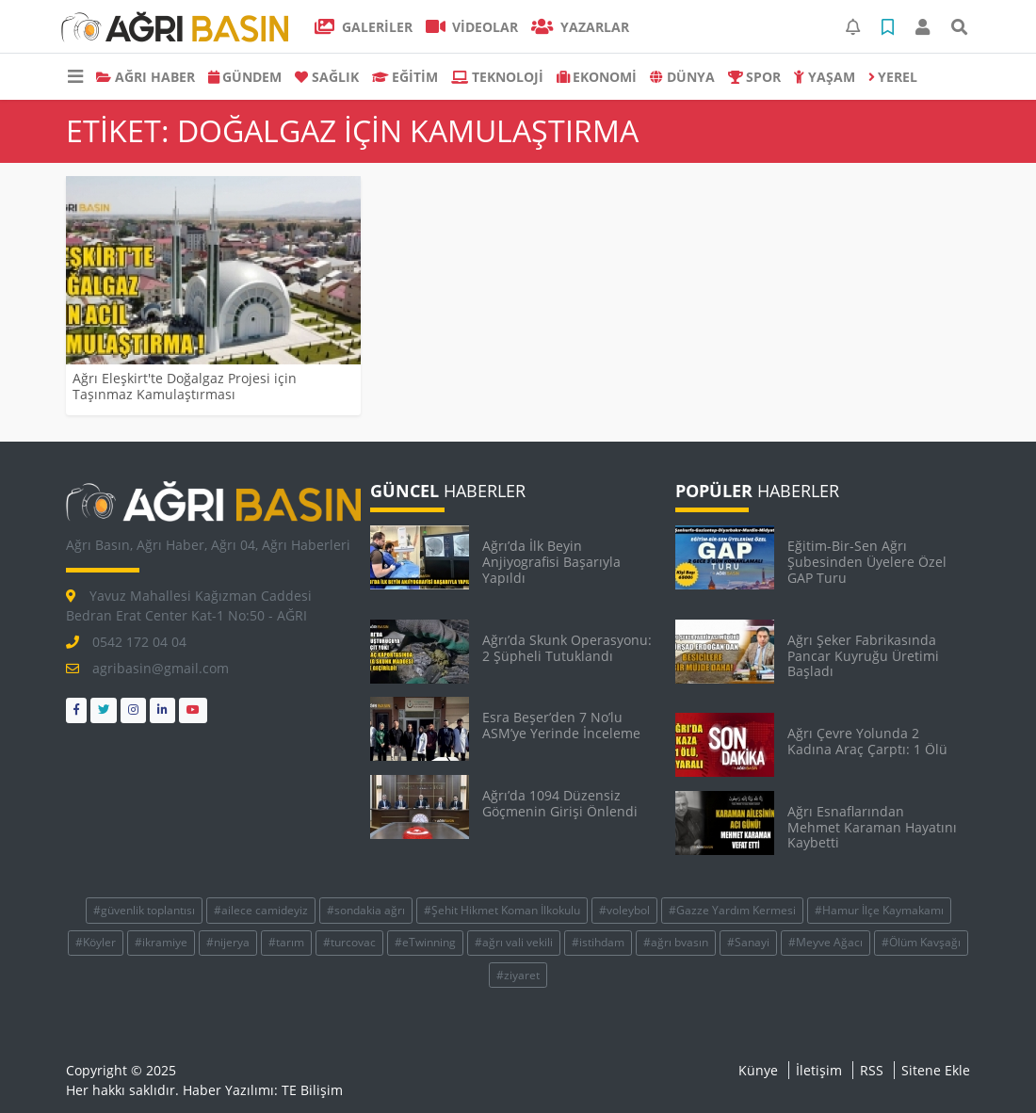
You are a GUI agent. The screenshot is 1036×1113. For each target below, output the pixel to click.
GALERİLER (364, 27)
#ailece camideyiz (261, 910)
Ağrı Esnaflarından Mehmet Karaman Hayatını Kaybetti (872, 827)
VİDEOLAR (472, 27)
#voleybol (624, 910)
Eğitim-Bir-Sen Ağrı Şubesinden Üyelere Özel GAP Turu (867, 562)
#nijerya (228, 942)
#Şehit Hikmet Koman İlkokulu (502, 910)
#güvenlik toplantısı (144, 910)
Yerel (893, 77)
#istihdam (598, 942)
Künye (758, 1070)
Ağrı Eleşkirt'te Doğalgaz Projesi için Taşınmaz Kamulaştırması (185, 386)
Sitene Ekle (935, 1070)
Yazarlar (580, 27)
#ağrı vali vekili (514, 942)
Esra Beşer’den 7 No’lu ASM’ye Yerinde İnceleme (561, 725)
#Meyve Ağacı (825, 942)
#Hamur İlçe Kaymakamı (879, 910)
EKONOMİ (597, 77)
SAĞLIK (327, 77)
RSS (871, 1070)
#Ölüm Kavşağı (921, 942)
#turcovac (349, 942)
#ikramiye (161, 942)
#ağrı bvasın (675, 942)
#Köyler (95, 942)
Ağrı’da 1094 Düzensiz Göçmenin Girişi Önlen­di (560, 803)
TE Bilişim (312, 1090)
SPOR (755, 77)
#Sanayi (748, 942)
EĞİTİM (405, 77)
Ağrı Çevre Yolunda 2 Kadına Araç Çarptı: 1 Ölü (867, 741)
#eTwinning (425, 942)
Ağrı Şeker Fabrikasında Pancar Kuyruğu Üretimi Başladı (863, 656)
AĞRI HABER (145, 77)
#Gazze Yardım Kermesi (732, 910)
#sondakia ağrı (366, 910)
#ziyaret (518, 975)
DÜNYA (682, 77)
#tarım (286, 942)
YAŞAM (824, 77)
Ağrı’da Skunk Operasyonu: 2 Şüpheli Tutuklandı (567, 648)
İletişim (819, 1070)
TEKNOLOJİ (497, 77)
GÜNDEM (245, 77)
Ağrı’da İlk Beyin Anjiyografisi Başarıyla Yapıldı (551, 562)
